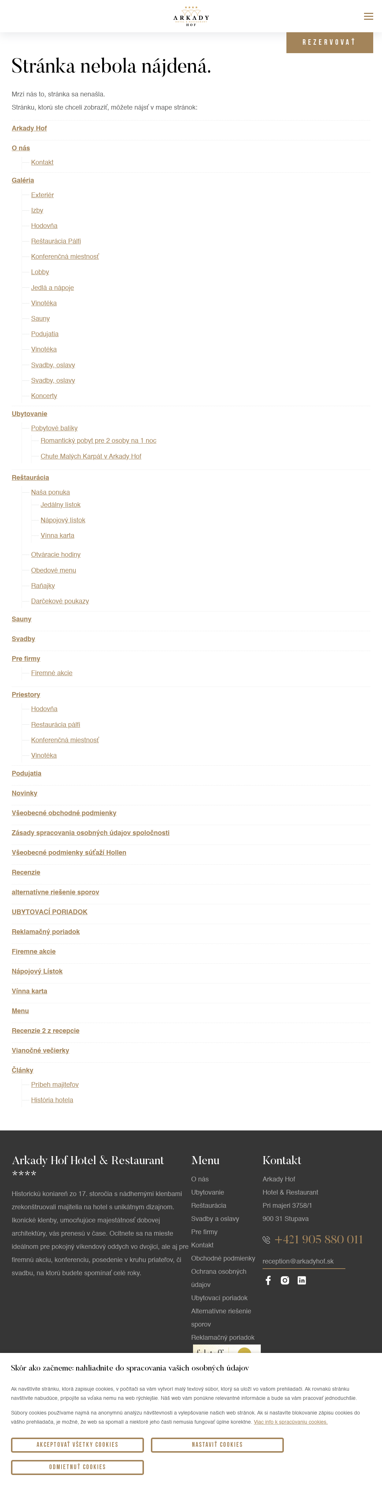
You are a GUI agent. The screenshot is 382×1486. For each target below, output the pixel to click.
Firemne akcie (34, 952)
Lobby (40, 272)
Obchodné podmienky (223, 1299)
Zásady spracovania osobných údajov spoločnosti (91, 833)
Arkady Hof (29, 128)
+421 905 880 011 (318, 1281)
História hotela (52, 1100)
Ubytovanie (29, 414)
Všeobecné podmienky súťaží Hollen (69, 853)
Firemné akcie (52, 673)
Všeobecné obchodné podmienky (64, 813)
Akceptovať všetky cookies (69, 1467)
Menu (20, 1011)
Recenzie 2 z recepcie (45, 1031)
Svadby (23, 639)
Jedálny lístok (61, 505)
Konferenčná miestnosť (65, 257)
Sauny (40, 319)
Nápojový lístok (63, 520)
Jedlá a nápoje (52, 288)
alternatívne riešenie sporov (55, 892)
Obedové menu (53, 570)
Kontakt (42, 162)
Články (22, 1070)
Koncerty (44, 396)
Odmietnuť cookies (313, 1467)
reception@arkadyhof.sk (298, 1302)
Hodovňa (44, 226)
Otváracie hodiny (56, 555)
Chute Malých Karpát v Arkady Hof (91, 456)
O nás (21, 148)
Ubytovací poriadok (219, 1339)
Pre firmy (26, 659)
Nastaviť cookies (191, 1467)
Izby (37, 210)
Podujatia (45, 334)
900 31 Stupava (286, 1260)
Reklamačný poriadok (46, 932)
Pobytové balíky (54, 428)
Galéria (23, 180)
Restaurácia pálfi (55, 725)
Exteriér (42, 195)
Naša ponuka (50, 492)
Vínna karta (57, 536)
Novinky (24, 793)
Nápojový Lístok (37, 971)
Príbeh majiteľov (55, 1085)
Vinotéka (44, 303)
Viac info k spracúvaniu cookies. (291, 1443)
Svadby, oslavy (53, 365)
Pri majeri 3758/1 (287, 1247)
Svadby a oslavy (215, 1260)
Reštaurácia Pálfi (56, 241)
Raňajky (43, 586)
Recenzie (26, 872)
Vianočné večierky (40, 1051)
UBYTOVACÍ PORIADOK (50, 912)
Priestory (26, 695)
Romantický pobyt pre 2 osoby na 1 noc (98, 441)
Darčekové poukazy (60, 601)
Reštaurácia (30, 478)
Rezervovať (327, 42)
